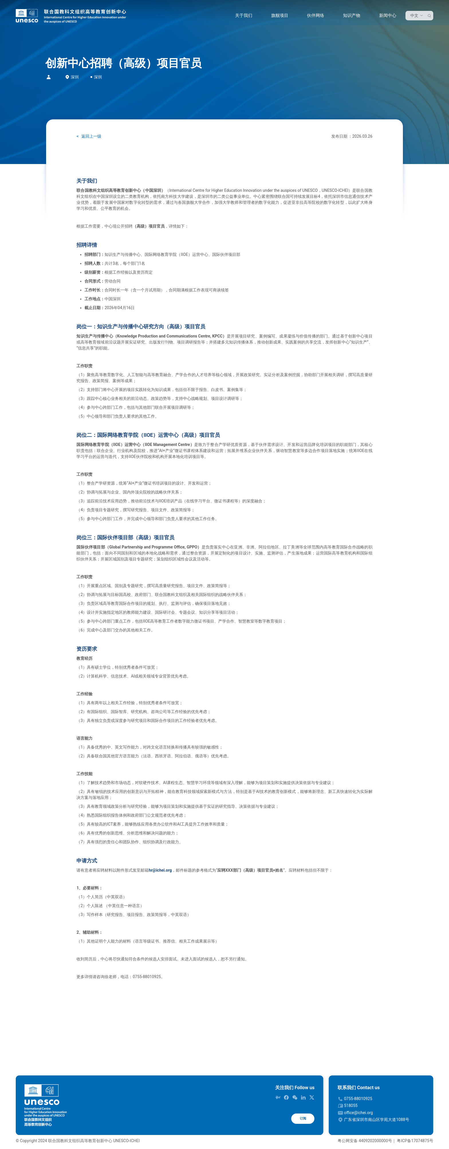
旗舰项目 (278, 16)
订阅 (300, 1120)
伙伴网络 (314, 16)
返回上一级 (90, 136)
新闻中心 (386, 16)
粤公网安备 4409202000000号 (365, 1140)
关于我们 (242, 16)
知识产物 (350, 16)
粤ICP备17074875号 (415, 1140)
